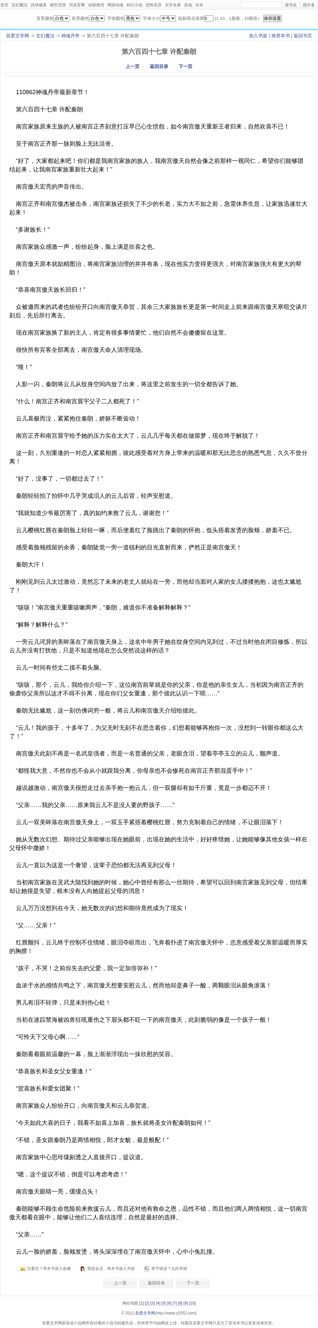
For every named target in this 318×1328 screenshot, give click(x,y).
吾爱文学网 (17, 35)
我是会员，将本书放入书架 (111, 1268)
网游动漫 (115, 5)
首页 (4, 5)
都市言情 (58, 5)
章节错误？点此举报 (169, 1268)
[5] (163, 1303)
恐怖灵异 (154, 5)
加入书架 (258, 35)
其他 (188, 5)
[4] (158, 1303)
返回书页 (303, 35)
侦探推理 (96, 5)
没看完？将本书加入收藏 (49, 1268)
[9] (185, 1303)
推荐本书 (280, 35)
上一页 (132, 66)
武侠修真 (39, 5)
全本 (199, 5)
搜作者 (309, 5)
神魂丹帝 (70, 35)
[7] (175, 1303)
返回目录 (159, 66)
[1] (141, 1303)
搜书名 (291, 5)
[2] (147, 1303)
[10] (192, 1303)
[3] (152, 1303)
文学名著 (173, 5)
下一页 (185, 66)
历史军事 (77, 5)
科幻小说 (134, 5)
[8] (180, 1303)
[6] (169, 1303)
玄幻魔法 (19, 5)
